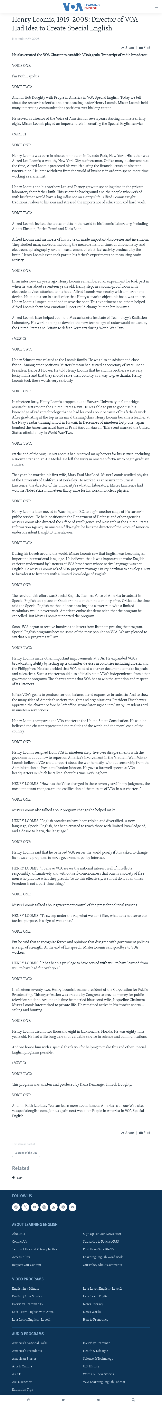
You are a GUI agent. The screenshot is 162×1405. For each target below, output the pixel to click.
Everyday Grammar (96, 1343)
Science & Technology (98, 1358)
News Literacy (93, 1304)
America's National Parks (30, 1343)
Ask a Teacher (22, 1382)
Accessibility (21, 1257)
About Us (18, 1234)
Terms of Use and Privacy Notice (34, 1249)
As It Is (16, 1374)
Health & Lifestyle (95, 1351)
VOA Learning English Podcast (104, 1382)
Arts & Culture (22, 1366)
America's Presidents (27, 1351)
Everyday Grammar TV (28, 1304)
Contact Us (19, 1241)
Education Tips (22, 1390)
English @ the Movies (27, 1296)
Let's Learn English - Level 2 (102, 1288)
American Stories (24, 1358)
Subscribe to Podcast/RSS (101, 1241)
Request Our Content (26, 1265)
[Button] (127, 48)
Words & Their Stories (98, 1374)
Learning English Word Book (103, 1257)
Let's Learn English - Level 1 (31, 1319)
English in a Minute (25, 1288)
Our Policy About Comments (102, 1265)
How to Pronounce (95, 1319)
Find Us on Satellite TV (98, 1249)
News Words (92, 1312)
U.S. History (91, 1366)
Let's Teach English (96, 1296)
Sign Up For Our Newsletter (102, 1234)
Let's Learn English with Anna (33, 1312)
